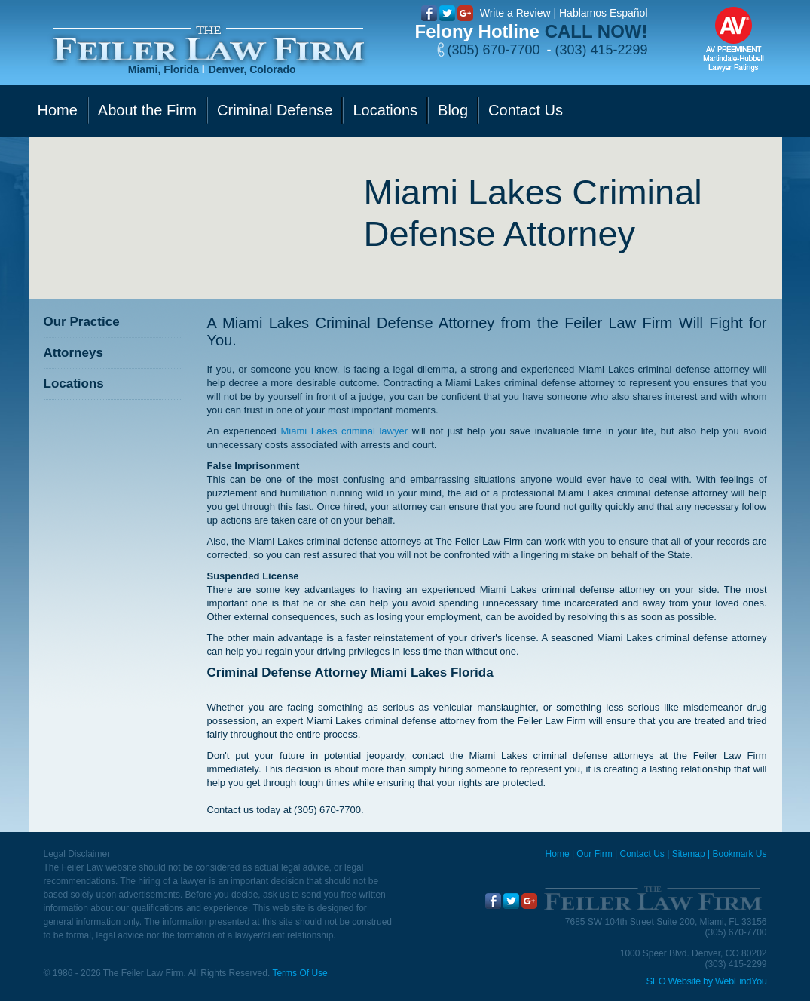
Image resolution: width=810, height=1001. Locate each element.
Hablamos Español (603, 13)
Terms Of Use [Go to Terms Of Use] (299, 973)
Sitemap (688, 854)
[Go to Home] (208, 44)
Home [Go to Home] (58, 110)
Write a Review (515, 13)
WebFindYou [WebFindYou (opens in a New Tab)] (741, 981)
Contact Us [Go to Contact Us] (525, 110)
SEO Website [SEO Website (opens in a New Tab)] (673, 981)
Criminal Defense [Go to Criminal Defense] (274, 110)
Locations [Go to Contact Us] (385, 110)
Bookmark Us (739, 854)
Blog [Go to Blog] (453, 110)
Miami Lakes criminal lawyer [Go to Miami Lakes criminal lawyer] (344, 431)
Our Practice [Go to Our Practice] (82, 322)
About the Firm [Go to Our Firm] (147, 110)
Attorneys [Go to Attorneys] (73, 352)
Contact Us (641, 854)
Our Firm (594, 854)
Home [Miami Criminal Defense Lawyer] (558, 854)
